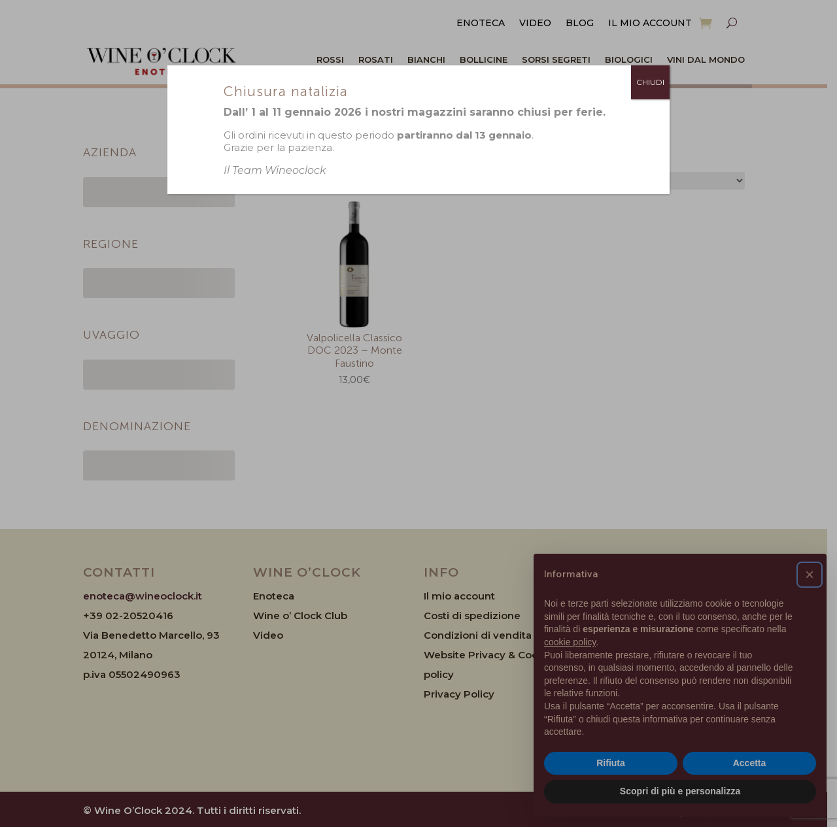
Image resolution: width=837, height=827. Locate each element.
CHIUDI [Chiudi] (650, 82)
